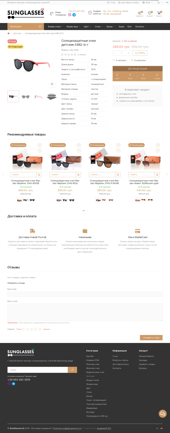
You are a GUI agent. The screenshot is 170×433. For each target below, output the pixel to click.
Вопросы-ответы (120, 360)
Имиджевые (91, 408)
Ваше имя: (12, 289)
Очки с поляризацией (96, 400)
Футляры (90, 412)
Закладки (143, 360)
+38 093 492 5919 (76, 11)
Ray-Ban (90, 356)
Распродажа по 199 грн (97, 416)
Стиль (97, 26)
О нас (111, 2)
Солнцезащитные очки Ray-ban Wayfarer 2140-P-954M (104, 182)
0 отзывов (81, 54)
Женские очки (92, 364)
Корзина (142, 368)
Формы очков (54, 26)
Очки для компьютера (96, 404)
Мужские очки (92, 368)
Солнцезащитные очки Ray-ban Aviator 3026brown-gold (144, 182)
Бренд (109, 26)
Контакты (139, 26)
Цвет (86, 26)
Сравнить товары (147, 364)
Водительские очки (95, 372)
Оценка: (11, 329)
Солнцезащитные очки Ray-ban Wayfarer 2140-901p (65, 182)
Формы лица (72, 26)
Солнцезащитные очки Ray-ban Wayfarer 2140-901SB (25, 182)
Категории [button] (15, 26)
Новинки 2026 (92, 360)
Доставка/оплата (121, 364)
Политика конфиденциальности (67, 428)
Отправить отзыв (151, 337)
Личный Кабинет (146, 356)
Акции (121, 26)
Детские (17, 33)
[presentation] (3, 174)
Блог (130, 26)
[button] (159, 14)
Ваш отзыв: (12, 301)
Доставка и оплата (128, 2)
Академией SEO (104, 428)
